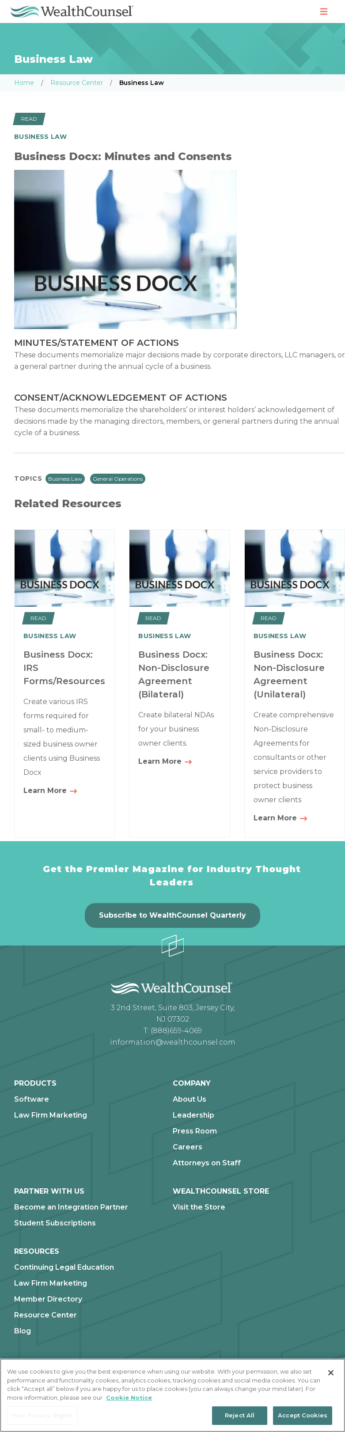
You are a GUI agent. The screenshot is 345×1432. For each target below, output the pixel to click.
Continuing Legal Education (64, 1267)
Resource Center (76, 83)
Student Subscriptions (55, 1223)
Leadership (193, 1115)
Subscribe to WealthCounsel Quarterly (172, 915)
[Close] (331, 1372)
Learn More (50, 791)
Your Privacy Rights (42, 1415)
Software (31, 1099)
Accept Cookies (302, 1415)
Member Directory (48, 1299)
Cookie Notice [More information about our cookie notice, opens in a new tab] (129, 1397)
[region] (172, 1395)
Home (24, 83)
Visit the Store (199, 1207)
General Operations (118, 478)
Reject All (239, 1415)
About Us (189, 1099)
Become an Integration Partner (71, 1207)
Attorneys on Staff (207, 1163)
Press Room (195, 1131)
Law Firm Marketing (50, 1115)
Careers (187, 1147)
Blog (22, 1331)
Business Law (65, 478)
